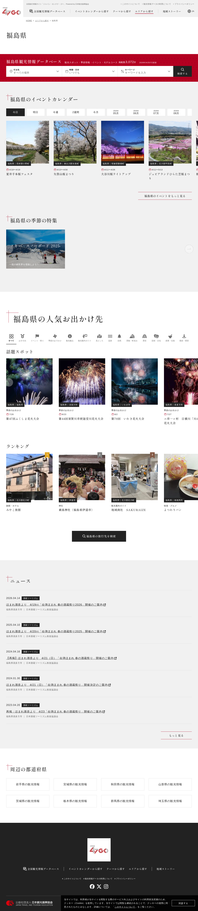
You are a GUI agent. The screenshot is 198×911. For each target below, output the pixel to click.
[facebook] (92, 886)
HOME (29, 21)
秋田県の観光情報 (123, 784)
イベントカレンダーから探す (92, 11)
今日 (15, 112)
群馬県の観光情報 (123, 801)
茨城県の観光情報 (28, 801)
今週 (55, 112)
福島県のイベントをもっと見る (165, 196)
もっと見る (176, 735)
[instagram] (106, 886)
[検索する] (182, 71)
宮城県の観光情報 (75, 784)
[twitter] (99, 886)
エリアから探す (144, 11)
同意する (183, 903)
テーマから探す (122, 11)
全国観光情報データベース (47, 11)
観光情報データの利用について (157, 4)
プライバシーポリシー (184, 4)
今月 (96, 112)
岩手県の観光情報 (28, 784)
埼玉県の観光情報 (170, 801)
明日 (35, 112)
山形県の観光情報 (170, 784)
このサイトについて (124, 907)
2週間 (75, 112)
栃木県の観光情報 (75, 801)
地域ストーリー (172, 11)
